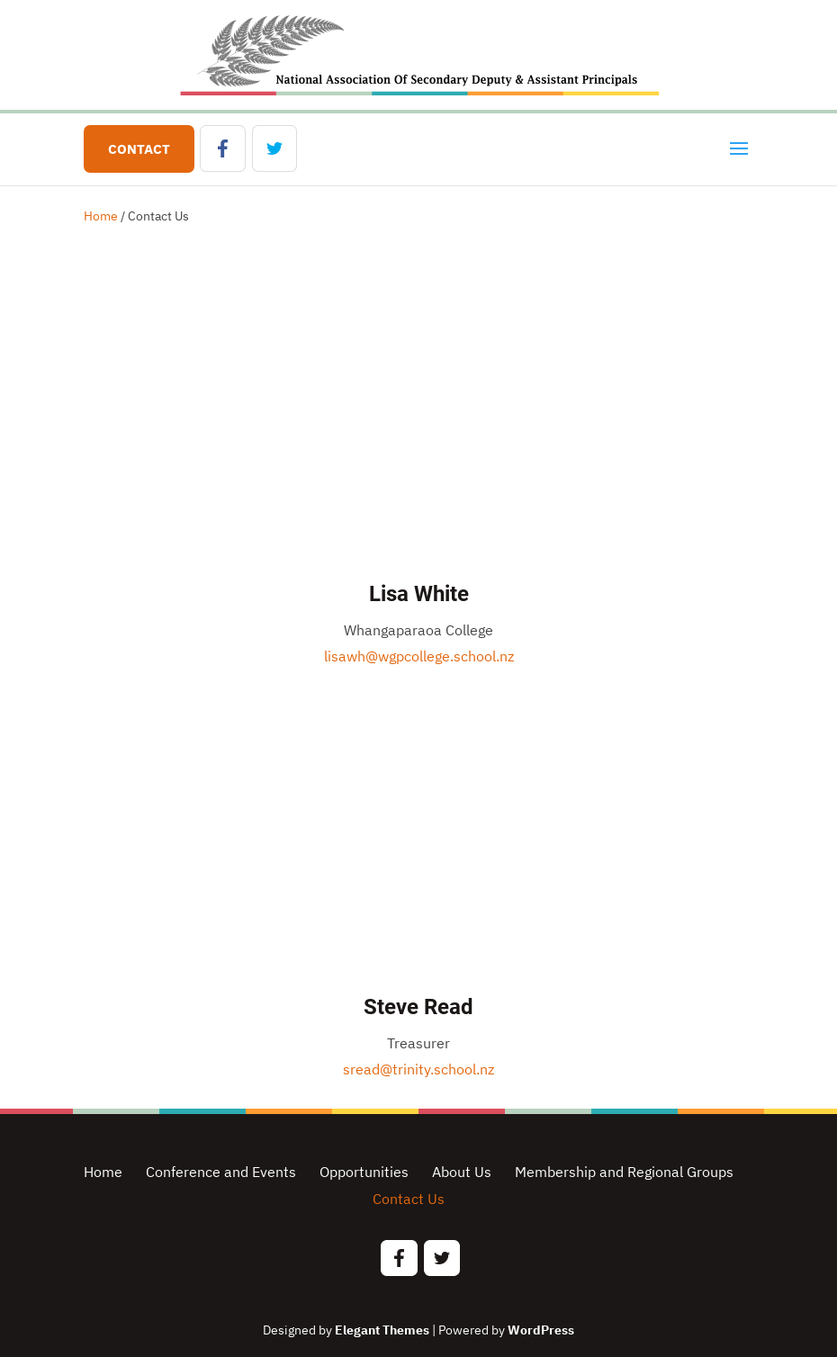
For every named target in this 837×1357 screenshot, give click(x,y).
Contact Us (409, 1199)
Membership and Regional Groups (624, 1172)
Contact (139, 148)
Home (101, 216)
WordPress (541, 1330)
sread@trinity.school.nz (418, 1069)
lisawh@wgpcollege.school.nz (419, 656)
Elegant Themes (382, 1330)
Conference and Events (221, 1172)
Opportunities (364, 1172)
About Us (461, 1172)
